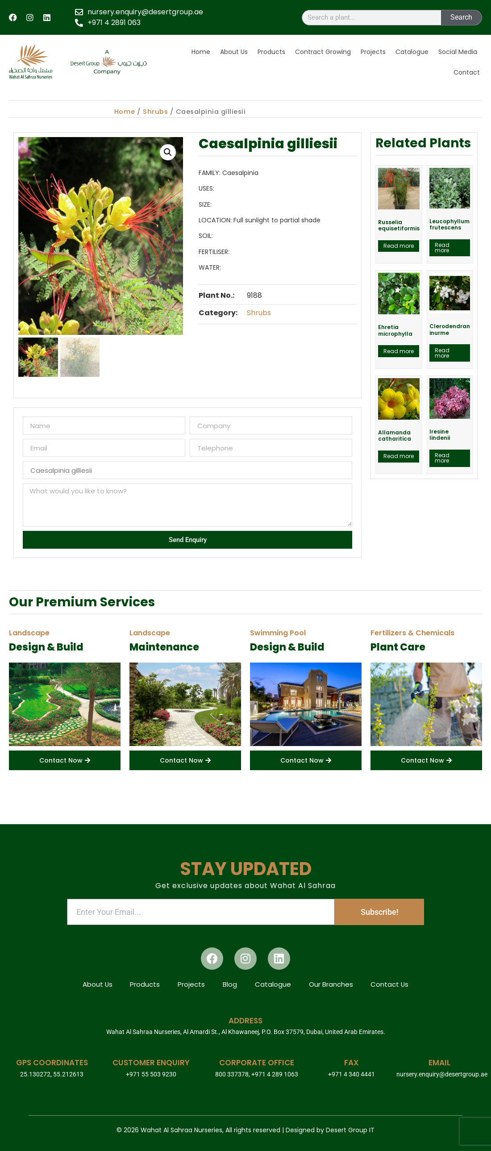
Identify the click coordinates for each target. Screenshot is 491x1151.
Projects (373, 51)
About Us (234, 51)
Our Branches (331, 983)
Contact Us (390, 983)
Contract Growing (323, 51)
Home (200, 51)
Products (271, 51)
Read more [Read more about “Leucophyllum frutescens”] (442, 247)
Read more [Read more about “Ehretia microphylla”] (398, 351)
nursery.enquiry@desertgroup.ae (441, 1074)
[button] (168, 152)
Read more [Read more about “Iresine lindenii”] (442, 457)
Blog (230, 983)
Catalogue (412, 51)
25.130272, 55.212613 (51, 1074)
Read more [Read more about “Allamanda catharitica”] (398, 456)
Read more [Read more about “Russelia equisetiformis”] (398, 246)
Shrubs (155, 111)
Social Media (457, 51)
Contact (467, 72)
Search (461, 17)
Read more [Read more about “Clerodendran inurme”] (442, 352)
